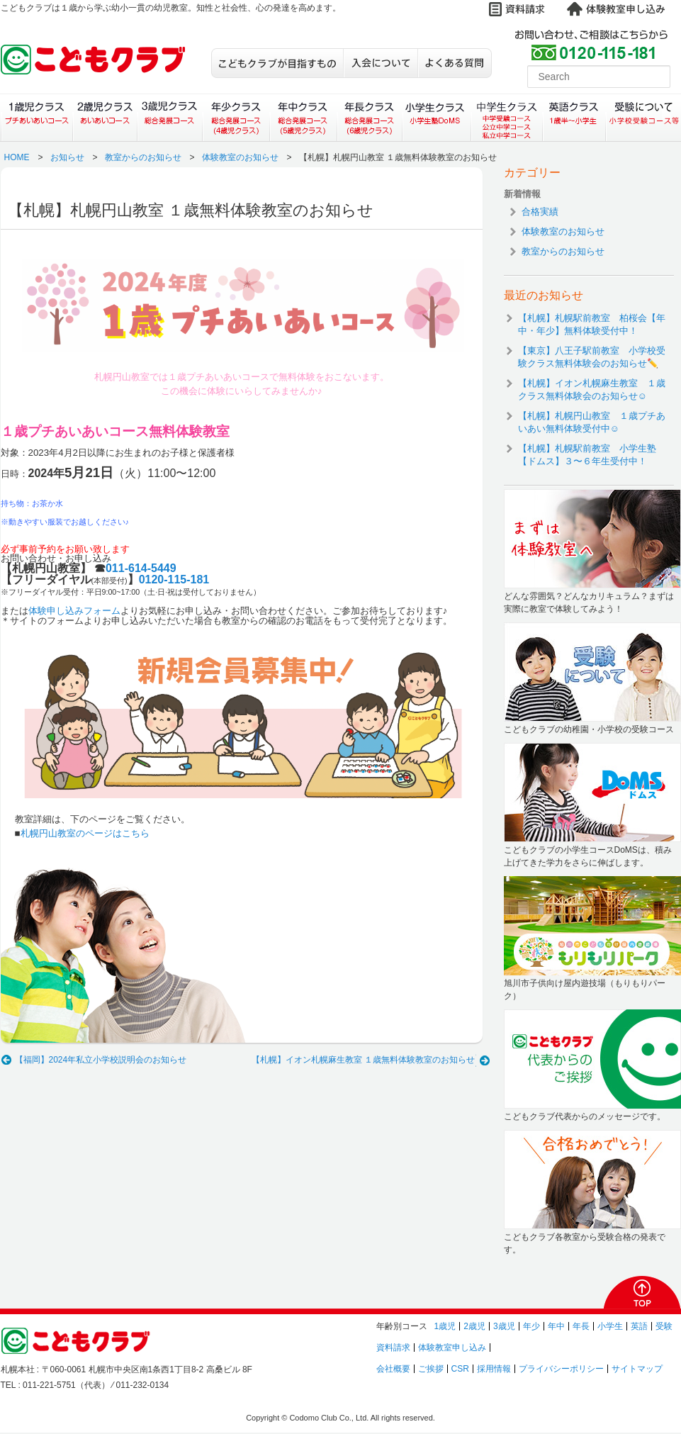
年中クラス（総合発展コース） (303, 118)
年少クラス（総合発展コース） (236, 118)
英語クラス (574, 118)
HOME (17, 157)
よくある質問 (454, 63)
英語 (639, 1326)
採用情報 (494, 1369)
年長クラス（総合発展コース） (370, 118)
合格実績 (540, 211)
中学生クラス (507, 118)
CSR (460, 1369)
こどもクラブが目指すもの (277, 63)
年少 (531, 1326)
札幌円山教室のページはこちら (85, 833)
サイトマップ (637, 1369)
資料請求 (393, 1347)
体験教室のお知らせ (240, 157)
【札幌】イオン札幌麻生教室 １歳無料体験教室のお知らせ (363, 1060)
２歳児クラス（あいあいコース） (104, 118)
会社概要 (393, 1369)
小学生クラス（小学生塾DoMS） (437, 118)
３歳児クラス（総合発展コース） (170, 118)
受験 (663, 1326)
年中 (556, 1326)
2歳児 (474, 1326)
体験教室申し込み (452, 1347)
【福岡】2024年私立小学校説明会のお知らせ (101, 1060)
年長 (581, 1326)
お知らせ (67, 157)
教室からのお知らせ (143, 157)
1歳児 (445, 1326)
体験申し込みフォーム (74, 610)
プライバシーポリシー (561, 1369)
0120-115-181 (174, 579)
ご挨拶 (431, 1369)
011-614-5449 (141, 568)
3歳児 (504, 1326)
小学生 (610, 1326)
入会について (380, 63)
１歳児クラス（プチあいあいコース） (36, 118)
